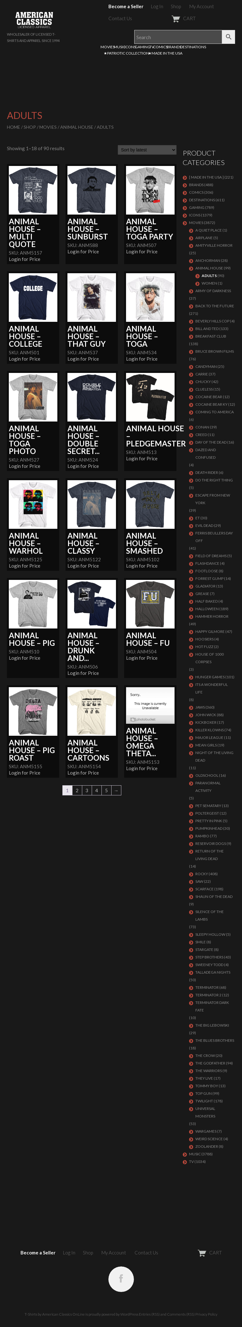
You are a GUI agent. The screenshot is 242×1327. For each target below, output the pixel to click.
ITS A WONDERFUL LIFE (211, 688)
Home (13, 127)
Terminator (207, 987)
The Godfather (210, 1063)
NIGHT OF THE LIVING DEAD (214, 756)
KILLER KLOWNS (209, 730)
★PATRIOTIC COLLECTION (126, 53)
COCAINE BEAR (208, 396)
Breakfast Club (210, 336)
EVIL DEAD (204, 525)
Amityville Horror (214, 245)
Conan (202, 427)
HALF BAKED (206, 601)
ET (197, 518)
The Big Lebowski (212, 1025)
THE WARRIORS (208, 1070)
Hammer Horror (211, 616)
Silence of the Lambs (209, 915)
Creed (201, 434)
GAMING (142, 46)
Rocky (201, 873)
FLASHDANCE (207, 563)
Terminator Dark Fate (212, 1006)
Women (209, 283)
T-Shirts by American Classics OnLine (55, 1314)
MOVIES (108, 46)
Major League (209, 737)
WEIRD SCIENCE (209, 1138)
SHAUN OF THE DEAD (214, 896)
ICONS (130, 46)
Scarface (204, 889)
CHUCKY (203, 381)
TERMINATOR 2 (208, 995)
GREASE (202, 593)
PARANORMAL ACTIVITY (208, 787)
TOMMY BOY (206, 1085)
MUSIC (119, 46)
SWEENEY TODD (209, 964)
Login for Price (24, 259)
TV (151, 46)
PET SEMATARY (208, 805)
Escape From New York (212, 499)
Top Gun (203, 1093)
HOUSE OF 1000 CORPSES (209, 658)
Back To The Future (214, 306)
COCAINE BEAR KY (211, 404)
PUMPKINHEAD (208, 828)
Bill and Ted (207, 328)
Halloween (207, 608)
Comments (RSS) (181, 1314)
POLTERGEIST (207, 813)
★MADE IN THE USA (165, 53)
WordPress (129, 1314)
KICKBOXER (205, 722)
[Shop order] (147, 150)
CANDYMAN (206, 366)
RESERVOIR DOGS (210, 843)
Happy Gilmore (210, 631)
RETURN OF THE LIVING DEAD (209, 855)
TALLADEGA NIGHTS (212, 972)
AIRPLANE (204, 237)
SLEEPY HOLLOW (210, 934)
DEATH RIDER (206, 472)
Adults (209, 275)
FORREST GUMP (209, 578)
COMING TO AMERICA (214, 412)
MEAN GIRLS (206, 745)
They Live (204, 1078)
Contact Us (120, 18)
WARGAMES (205, 1131)
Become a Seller (125, 6)
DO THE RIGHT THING (214, 480)
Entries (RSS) (149, 1314)
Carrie (201, 374)
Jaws (200, 707)
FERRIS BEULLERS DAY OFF (214, 537)
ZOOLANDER (206, 1146)
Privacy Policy (206, 1314)
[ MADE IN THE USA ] (206, 177)
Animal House (76, 127)
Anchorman (207, 260)
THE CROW (205, 1055)
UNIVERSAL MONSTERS (205, 1112)
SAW (199, 881)
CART (168, 18)
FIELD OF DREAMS (211, 555)
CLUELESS (204, 389)
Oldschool (206, 775)
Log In (157, 6)
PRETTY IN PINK (208, 820)
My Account (201, 6)
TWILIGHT (204, 1101)
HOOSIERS (204, 639)
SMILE (200, 942)
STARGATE (204, 949)
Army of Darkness (213, 290)
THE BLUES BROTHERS (214, 1040)
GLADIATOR (205, 586)
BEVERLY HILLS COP (212, 321)
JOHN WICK (205, 714)
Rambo (202, 836)
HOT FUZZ (204, 646)
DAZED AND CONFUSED (205, 453)
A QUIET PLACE (208, 230)
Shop (176, 6)
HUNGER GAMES (210, 677)
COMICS (160, 46)
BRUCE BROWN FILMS (214, 351)
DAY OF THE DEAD (211, 442)
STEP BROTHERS (209, 957)
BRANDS (174, 46)
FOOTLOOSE (206, 571)
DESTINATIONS (193, 46)
